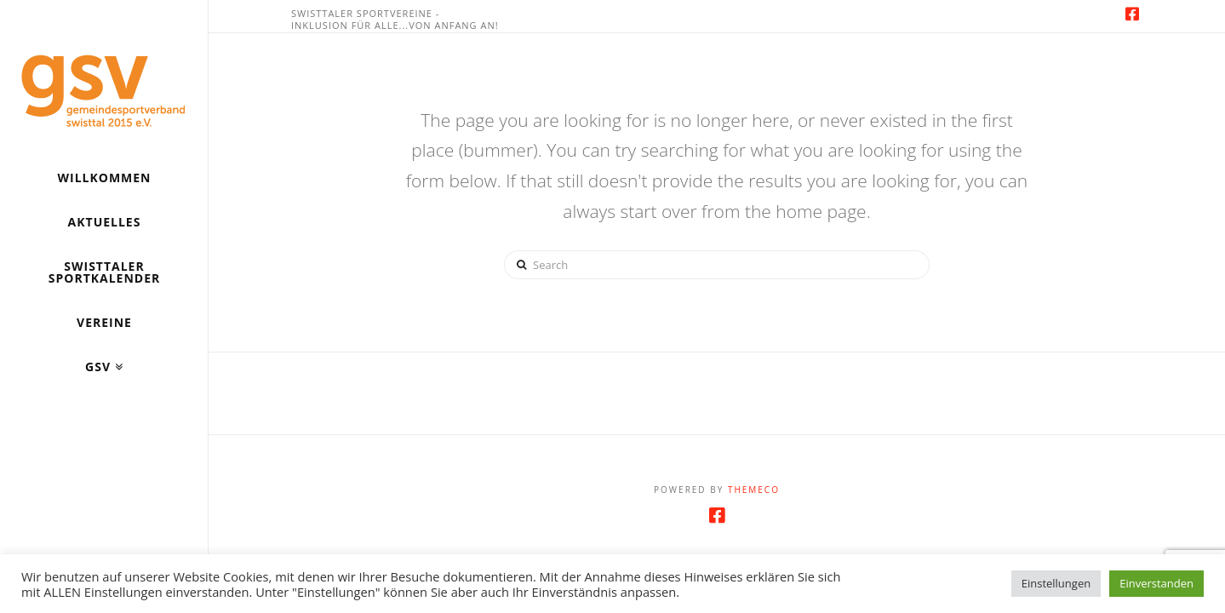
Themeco (754, 490)
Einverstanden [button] (1156, 583)
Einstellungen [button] (1056, 583)
